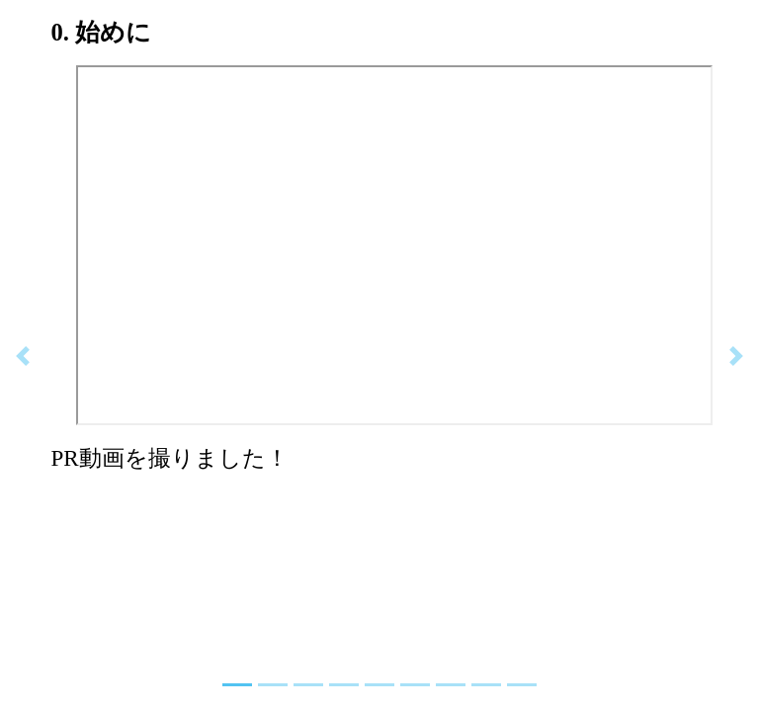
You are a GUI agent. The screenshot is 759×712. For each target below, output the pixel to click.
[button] (22, 356)
